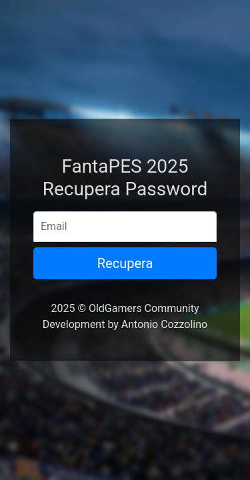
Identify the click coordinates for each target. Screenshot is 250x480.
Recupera (125, 263)
